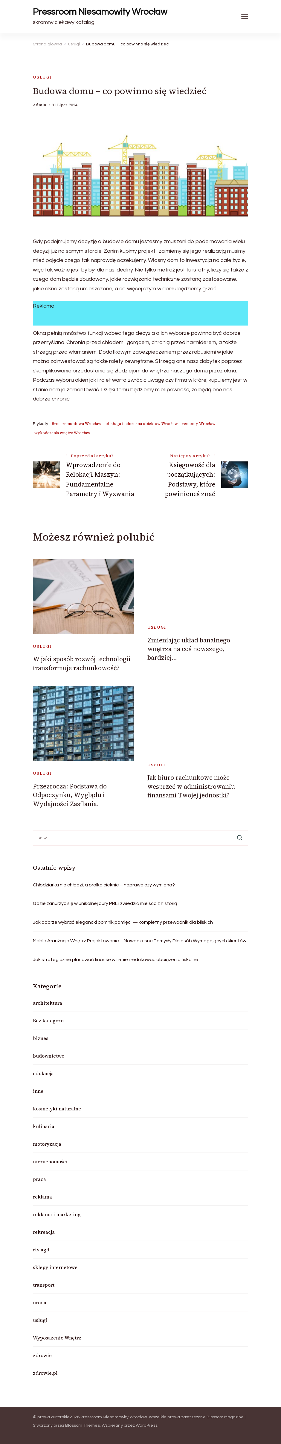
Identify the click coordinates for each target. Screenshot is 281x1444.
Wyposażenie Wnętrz (57, 1337)
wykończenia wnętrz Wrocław (62, 432)
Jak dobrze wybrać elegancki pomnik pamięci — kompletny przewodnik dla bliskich (123, 922)
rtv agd (41, 1249)
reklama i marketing (57, 1214)
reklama (42, 1196)
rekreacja (44, 1232)
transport (43, 1285)
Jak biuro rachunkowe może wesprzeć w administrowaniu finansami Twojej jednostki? (191, 786)
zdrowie (42, 1355)
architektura (47, 1003)
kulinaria (43, 1126)
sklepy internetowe (55, 1267)
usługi (42, 77)
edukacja (43, 1073)
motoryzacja (47, 1144)
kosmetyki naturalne (57, 1108)
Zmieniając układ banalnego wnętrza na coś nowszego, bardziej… (188, 649)
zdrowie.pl (45, 1373)
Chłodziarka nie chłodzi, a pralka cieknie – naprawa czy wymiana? (104, 885)
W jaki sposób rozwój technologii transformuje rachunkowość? (82, 663)
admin (39, 105)
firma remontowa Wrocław (76, 423)
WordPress (147, 1425)
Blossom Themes (82, 1425)
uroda (39, 1302)
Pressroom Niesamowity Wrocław (100, 11)
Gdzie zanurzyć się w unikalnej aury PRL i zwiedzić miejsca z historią (105, 903)
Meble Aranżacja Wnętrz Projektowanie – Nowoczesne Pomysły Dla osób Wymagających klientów (139, 940)
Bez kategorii (48, 1020)
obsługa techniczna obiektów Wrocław (142, 423)
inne (38, 1091)
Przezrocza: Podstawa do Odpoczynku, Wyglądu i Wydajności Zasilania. (70, 795)
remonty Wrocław (199, 423)
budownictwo (48, 1055)
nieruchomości (50, 1161)
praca (39, 1179)
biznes (40, 1038)
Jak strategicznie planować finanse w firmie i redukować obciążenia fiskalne (115, 959)
